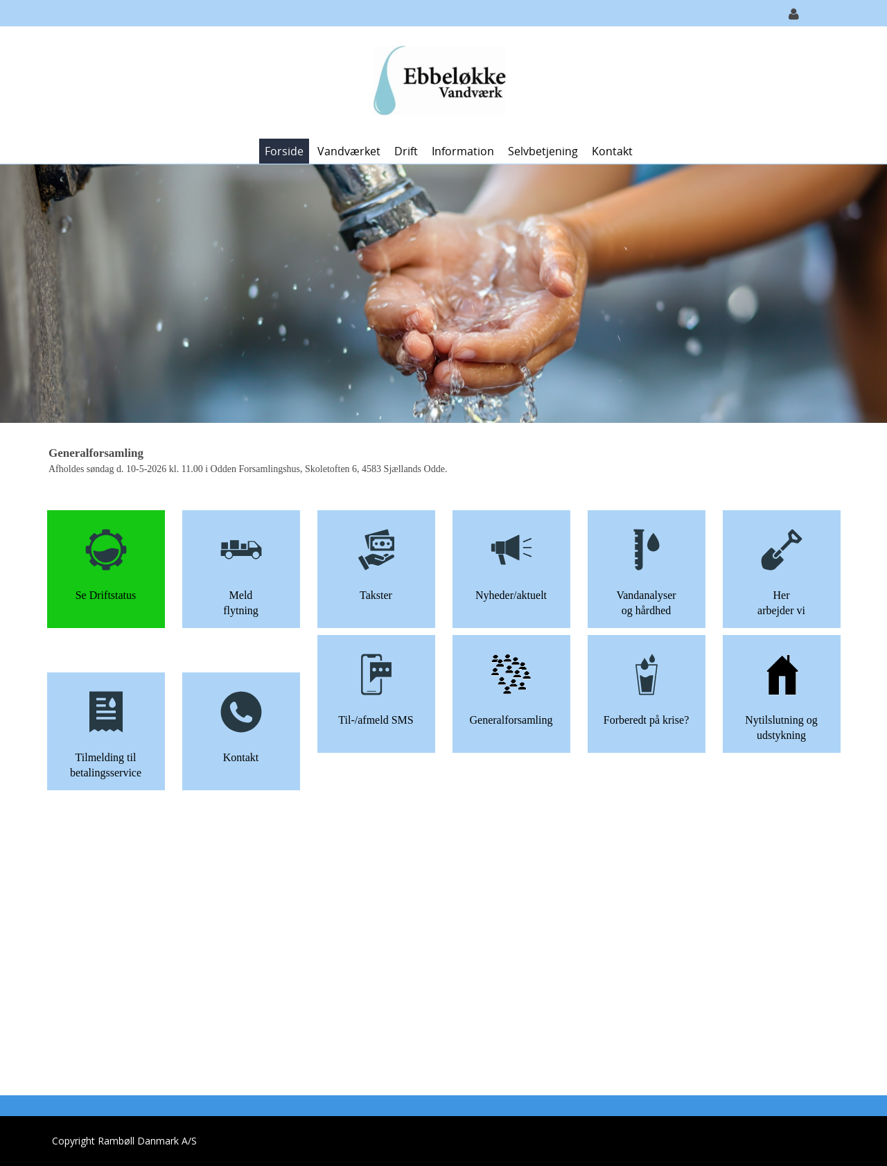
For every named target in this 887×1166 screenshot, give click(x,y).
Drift (406, 151)
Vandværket (348, 151)
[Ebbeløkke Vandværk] (438, 81)
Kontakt (612, 151)
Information (463, 151)
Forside (284, 151)
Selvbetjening (543, 151)
